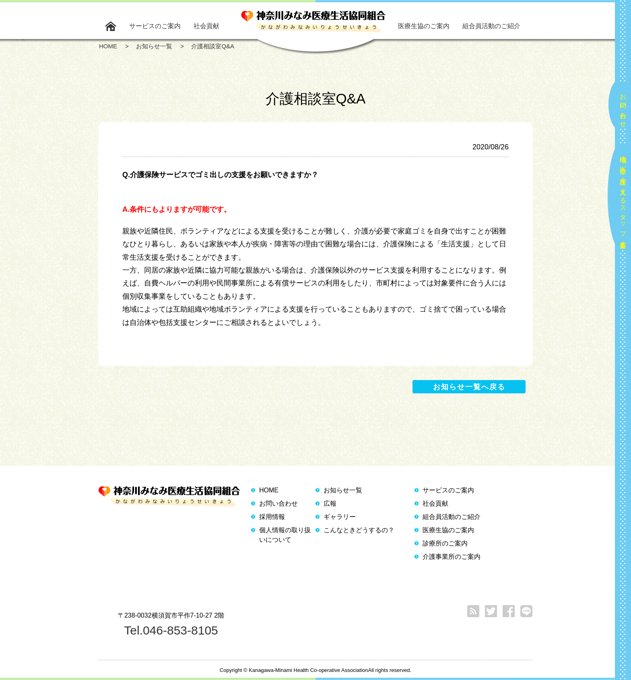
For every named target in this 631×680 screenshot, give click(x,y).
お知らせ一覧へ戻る (469, 387)
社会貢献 (206, 26)
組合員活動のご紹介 (491, 26)
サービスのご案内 (155, 26)
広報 (330, 503)
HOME (268, 490)
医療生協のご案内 (424, 26)
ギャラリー (340, 516)
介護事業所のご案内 (451, 556)
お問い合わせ (623, 107)
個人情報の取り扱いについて (285, 535)
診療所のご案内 (445, 543)
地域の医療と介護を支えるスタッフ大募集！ (623, 199)
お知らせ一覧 (343, 490)
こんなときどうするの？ (359, 530)
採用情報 (272, 516)
